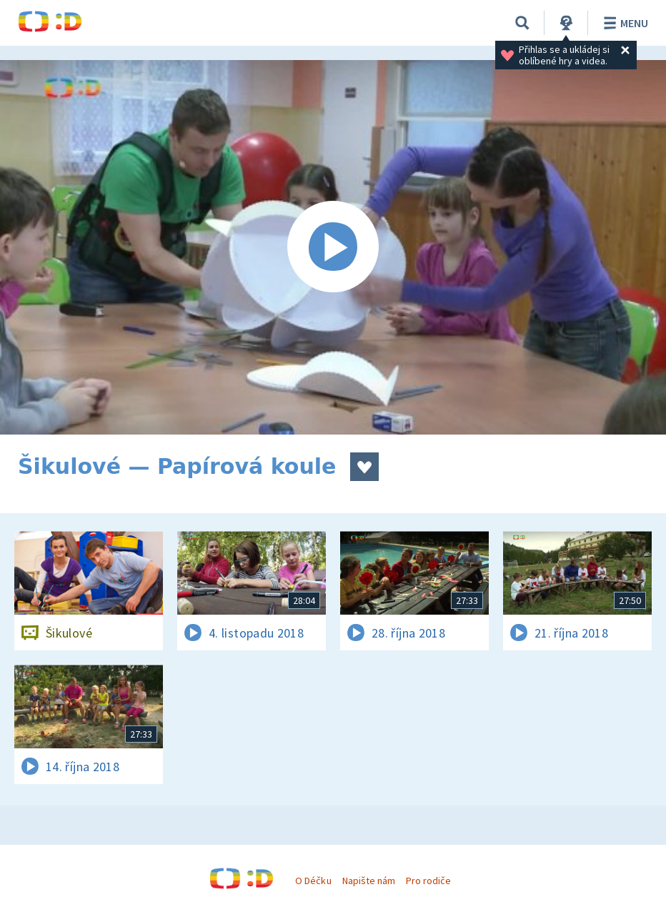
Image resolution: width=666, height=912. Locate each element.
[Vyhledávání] (522, 23)
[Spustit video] (333, 247)
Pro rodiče (428, 880)
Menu (623, 23)
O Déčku (313, 880)
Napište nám (368, 880)
